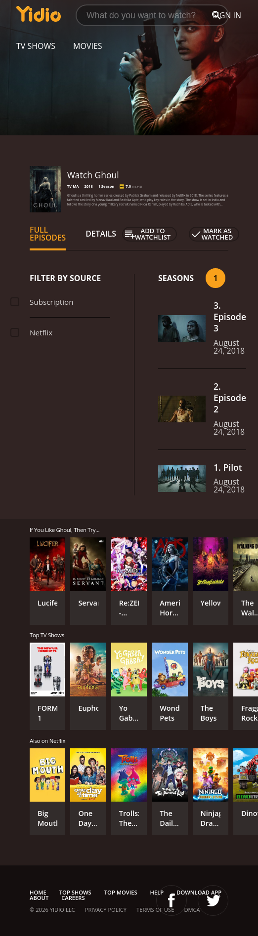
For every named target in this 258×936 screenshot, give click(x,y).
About (39, 897)
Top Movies (120, 892)
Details (101, 233)
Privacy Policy (106, 909)
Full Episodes (48, 233)
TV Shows (35, 46)
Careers (73, 897)
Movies (87, 46)
